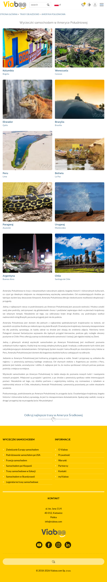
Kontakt (62, 471)
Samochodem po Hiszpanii (19, 465)
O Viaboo (63, 449)
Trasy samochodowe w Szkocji (21, 471)
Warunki (62, 460)
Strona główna (8, 14)
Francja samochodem (16, 460)
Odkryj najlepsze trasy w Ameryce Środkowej (53, 415)
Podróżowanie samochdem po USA (23, 455)
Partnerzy (63, 465)
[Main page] (15, 4)
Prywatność (64, 455)
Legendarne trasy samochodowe (22, 482)
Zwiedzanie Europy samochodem (22, 449)
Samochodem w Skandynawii (20, 476)
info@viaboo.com (53, 521)
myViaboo (63, 476)
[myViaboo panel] (95, 4)
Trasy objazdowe (29, 14)
